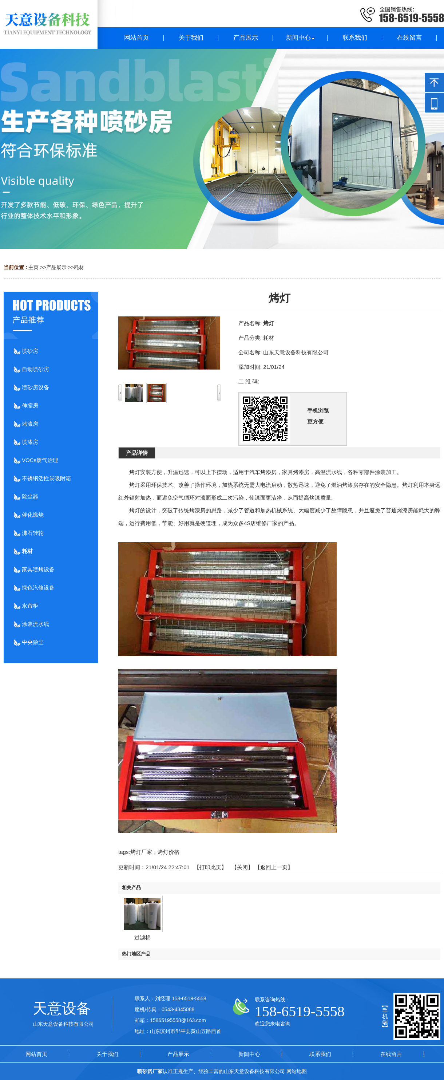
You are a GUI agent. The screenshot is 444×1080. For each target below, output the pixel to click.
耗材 (79, 267)
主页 (33, 267)
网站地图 (296, 1071)
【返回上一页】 (274, 867)
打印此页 (210, 867)
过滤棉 (142, 937)
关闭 (242, 867)
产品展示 (56, 267)
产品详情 (137, 453)
